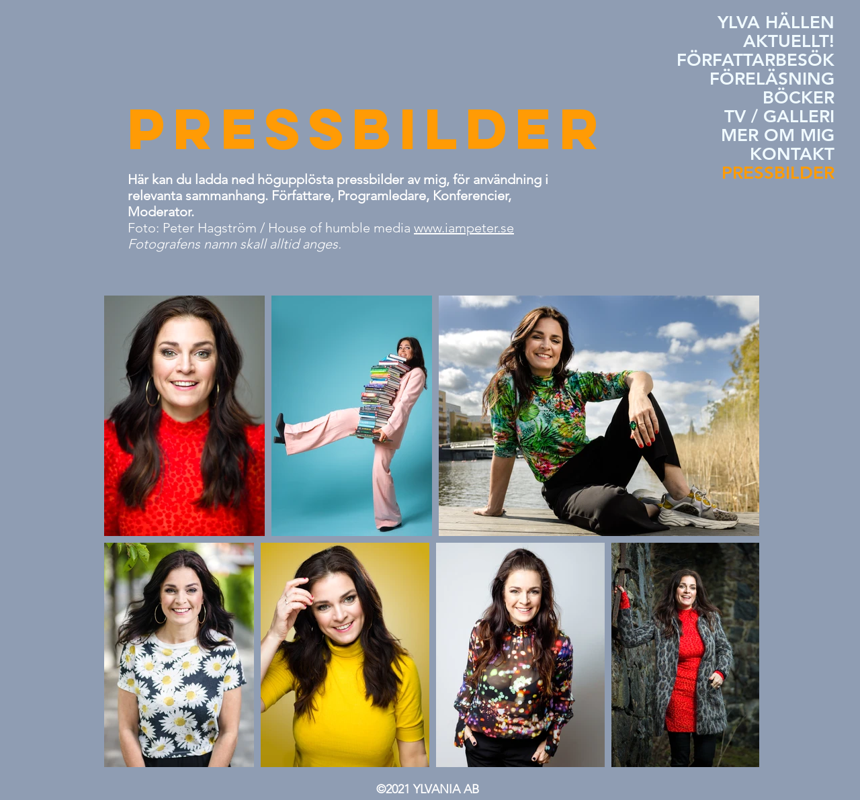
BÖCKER (798, 98)
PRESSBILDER (778, 173)
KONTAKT (792, 154)
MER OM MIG (777, 135)
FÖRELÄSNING (772, 79)
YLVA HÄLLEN (776, 22)
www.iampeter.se (464, 228)
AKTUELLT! (788, 41)
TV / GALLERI (779, 116)
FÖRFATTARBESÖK (755, 60)
